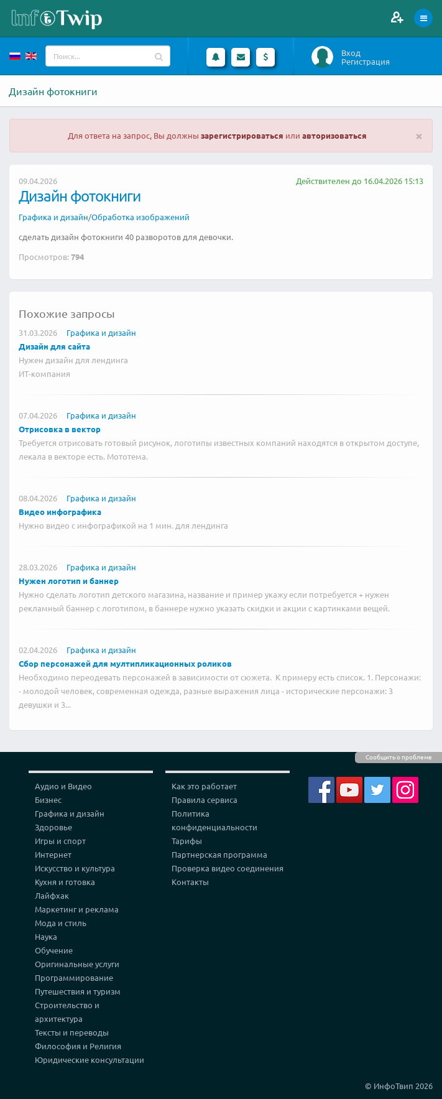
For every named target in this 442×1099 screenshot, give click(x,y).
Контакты (190, 881)
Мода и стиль (60, 922)
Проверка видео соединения (227, 868)
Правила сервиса (204, 799)
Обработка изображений (140, 216)
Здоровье (53, 827)
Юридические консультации (89, 1059)
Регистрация (365, 61)
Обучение (54, 950)
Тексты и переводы (72, 1032)
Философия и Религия (78, 1046)
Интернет (53, 854)
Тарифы (187, 840)
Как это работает (204, 786)
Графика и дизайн (53, 216)
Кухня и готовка (65, 881)
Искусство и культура (75, 868)
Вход (351, 53)
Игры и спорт (60, 840)
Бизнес (48, 799)
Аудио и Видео (63, 786)
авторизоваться (334, 135)
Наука (46, 936)
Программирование (74, 977)
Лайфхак (52, 895)
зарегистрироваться (242, 135)
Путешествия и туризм (78, 991)
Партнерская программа (219, 854)
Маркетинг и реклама (77, 909)
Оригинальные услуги (77, 963)
